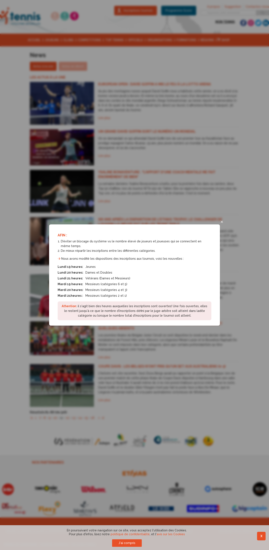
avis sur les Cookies (171, 534)
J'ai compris (126, 543)
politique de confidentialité (130, 534)
